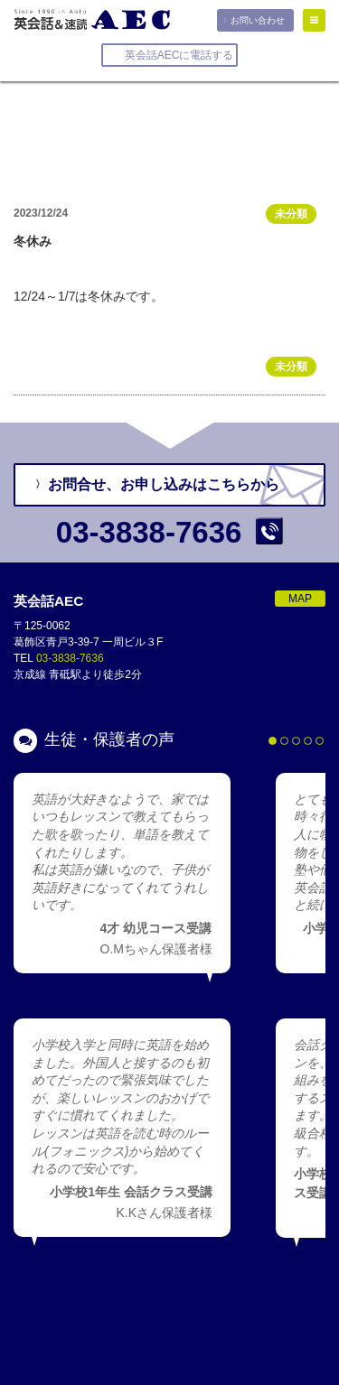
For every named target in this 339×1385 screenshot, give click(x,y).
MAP (300, 598)
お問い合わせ (258, 20)
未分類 (291, 214)
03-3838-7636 (70, 658)
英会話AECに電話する (179, 55)
